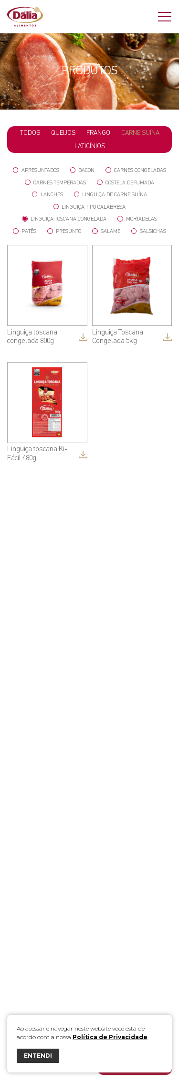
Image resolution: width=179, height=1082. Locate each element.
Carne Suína (140, 133)
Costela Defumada (125, 183)
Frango (98, 133)
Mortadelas (137, 219)
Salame (106, 231)
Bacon (82, 170)
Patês (24, 231)
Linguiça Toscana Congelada (64, 219)
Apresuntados (36, 170)
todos (30, 133)
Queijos (63, 133)
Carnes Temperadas (55, 183)
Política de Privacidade (110, 1037)
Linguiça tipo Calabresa (89, 207)
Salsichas (148, 231)
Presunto (64, 231)
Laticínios (89, 146)
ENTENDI (38, 1055)
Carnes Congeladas (135, 170)
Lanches (47, 195)
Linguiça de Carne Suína (110, 195)
